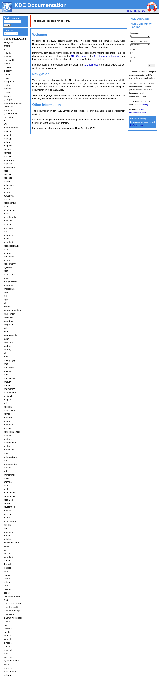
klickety (7, 349)
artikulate (8, 53)
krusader (8, 482)
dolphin (7, 88)
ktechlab (8, 514)
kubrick (7, 539)
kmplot (7, 385)
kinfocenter (9, 313)
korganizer (9, 449)
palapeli (7, 589)
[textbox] (12, 21)
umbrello (8, 668)
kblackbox (9, 185)
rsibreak (8, 628)
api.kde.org (143, 104)
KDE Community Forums (106, 56)
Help (129, 11)
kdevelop (8, 228)
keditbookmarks (11, 246)
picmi (6, 600)
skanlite (7, 635)
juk (5, 120)
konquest (8, 424)
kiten (6, 331)
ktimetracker (10, 521)
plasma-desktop (12, 610)
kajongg (8, 138)
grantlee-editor (11, 113)
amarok (7, 46)
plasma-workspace (13, 618)
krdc (6, 460)
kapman (8, 163)
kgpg (6, 278)
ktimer (7, 517)
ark (5, 49)
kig (5, 296)
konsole (7, 428)
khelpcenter (9, 289)
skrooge (8, 643)
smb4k (7, 646)
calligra (7, 675)
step (6, 653)
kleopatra (8, 342)
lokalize (7, 568)
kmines (7, 371)
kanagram (9, 160)
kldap (6, 339)
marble (7, 575)
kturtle (7, 535)
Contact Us (139, 11)
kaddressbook (11, 127)
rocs (6, 625)
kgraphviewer (10, 281)
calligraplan (9, 81)
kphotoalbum (10, 457)
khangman (9, 285)
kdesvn (7, 224)
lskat (6, 571)
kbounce (8, 192)
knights (7, 399)
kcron (6, 213)
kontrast (8, 439)
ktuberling (8, 532)
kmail (6, 364)
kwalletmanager (11, 542)
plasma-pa (9, 614)
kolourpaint (9, 410)
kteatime (8, 510)
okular (7, 585)
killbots (7, 306)
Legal (141, 125)
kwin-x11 (8, 553)
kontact (7, 435)
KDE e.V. (133, 125)
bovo (6, 78)
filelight (7, 96)
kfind (6, 249)
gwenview (9, 117)
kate (6, 171)
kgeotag (8, 267)
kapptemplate (10, 167)
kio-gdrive (8, 321)
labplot (7, 560)
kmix (6, 374)
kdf (5, 231)
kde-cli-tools (10, 217)
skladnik (8, 639)
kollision (8, 407)
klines (6, 353)
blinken (7, 67)
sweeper (8, 657)
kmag (6, 356)
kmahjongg (9, 360)
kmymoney (9, 389)
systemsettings (11, 660)
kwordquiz (9, 557)
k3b (5, 124)
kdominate (9, 242)
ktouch (7, 528)
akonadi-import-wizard (15, 38)
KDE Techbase (90, 64)
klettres (7, 346)
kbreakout (9, 195)
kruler (6, 478)
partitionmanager (12, 596)
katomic (7, 174)
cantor (7, 85)
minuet (7, 578)
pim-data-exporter (12, 603)
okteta (7, 582)
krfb (5, 471)
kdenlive (8, 220)
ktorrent (7, 525)
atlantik (7, 56)
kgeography (10, 264)
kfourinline (9, 256)
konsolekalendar (12, 432)
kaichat (7, 135)
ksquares (8, 500)
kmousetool (9, 378)
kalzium (7, 149)
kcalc (6, 206)
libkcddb (8, 564)
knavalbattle (10, 392)
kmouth (7, 382)
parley (7, 593)
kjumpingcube (11, 335)
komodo (8, 414)
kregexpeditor (10, 464)
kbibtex (7, 181)
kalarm (7, 142)
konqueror (9, 421)
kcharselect (9, 210)
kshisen (7, 485)
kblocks (7, 188)
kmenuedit (9, 367)
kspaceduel (9, 496)
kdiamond (8, 235)
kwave (7, 546)
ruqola (7, 632)
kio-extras (8, 317)
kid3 (6, 292)
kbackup (8, 178)
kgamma (8, 260)
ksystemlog (9, 507)
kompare (8, 417)
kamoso (8, 156)
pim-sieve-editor (12, 607)
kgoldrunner (10, 274)
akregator (8, 42)
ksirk (6, 489)
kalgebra (8, 145)
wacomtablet (10, 671)
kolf (5, 403)
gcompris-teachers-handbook (13, 105)
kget (6, 271)
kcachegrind (10, 203)
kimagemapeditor (12, 310)
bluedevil (8, 71)
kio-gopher (9, 324)
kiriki (6, 328)
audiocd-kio (9, 60)
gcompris (8, 99)
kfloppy (7, 253)
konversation (10, 442)
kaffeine (7, 131)
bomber (7, 74)
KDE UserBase (139, 18)
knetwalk (8, 396)
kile (5, 303)
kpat (6, 453)
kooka (7, 446)
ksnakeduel (9, 492)
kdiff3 (6, 238)
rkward (7, 621)
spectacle (8, 650)
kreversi (8, 467)
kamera (7, 153)
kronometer (9, 475)
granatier (8, 110)
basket (7, 63)
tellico (6, 664)
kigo (6, 299)
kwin (6, 550)
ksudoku (8, 503)
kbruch (7, 199)
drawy (7, 92)
